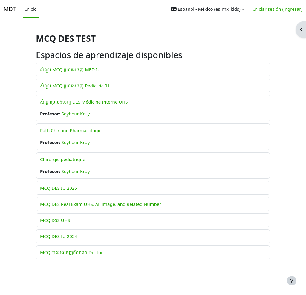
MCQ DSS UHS (55, 220)
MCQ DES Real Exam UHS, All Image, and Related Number (100, 204)
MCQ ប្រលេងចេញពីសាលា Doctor (71, 252)
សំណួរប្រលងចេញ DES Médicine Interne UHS (84, 102)
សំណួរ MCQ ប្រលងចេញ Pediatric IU (74, 86)
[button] (207, 9)
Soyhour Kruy (76, 114)
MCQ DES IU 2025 (58, 188)
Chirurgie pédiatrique (62, 159)
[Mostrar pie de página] (291, 280)
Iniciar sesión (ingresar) (277, 9)
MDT (10, 9)
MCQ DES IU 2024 (58, 236)
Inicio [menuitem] (31, 9)
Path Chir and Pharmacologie (71, 130)
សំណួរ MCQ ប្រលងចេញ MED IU (70, 69)
